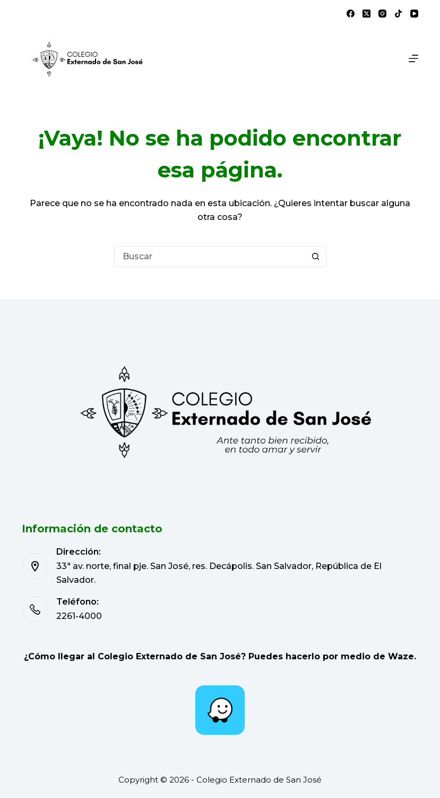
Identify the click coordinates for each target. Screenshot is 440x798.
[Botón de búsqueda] (315, 256)
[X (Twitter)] (366, 14)
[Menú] (413, 58)
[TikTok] (398, 14)
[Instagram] (382, 14)
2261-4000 (79, 616)
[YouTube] (414, 14)
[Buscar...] (209, 256)
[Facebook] (351, 14)
